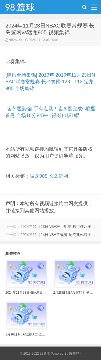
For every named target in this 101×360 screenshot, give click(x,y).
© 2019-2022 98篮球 (35, 353)
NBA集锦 (15, 40)
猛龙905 (38, 176)
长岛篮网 (58, 176)
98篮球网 (27, 8)
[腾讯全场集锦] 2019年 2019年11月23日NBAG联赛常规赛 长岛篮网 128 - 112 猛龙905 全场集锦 (50, 81)
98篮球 (74, 353)
